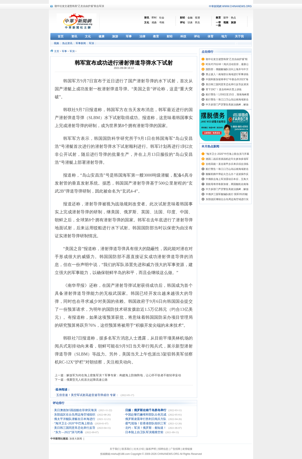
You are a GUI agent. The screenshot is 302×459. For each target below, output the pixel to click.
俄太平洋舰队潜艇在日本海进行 (75, 419)
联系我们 (127, 448)
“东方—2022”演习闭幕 (69, 432)
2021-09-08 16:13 (124, 68)
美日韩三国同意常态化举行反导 (75, 427)
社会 (161, 17)
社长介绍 (139, 448)
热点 (233, 17)
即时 (154, 17)
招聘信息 (163, 448)
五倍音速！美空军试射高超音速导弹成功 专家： (87, 395)
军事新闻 (81, 43)
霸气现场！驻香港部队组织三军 (146, 423)
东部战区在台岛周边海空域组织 (75, 414)
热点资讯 (67, 43)
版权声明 (151, 448)
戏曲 (154, 22)
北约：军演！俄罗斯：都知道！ (146, 427)
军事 (64, 51)
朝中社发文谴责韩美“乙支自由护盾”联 (227, 59)
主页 (56, 51)
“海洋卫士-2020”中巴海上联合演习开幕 (227, 153)
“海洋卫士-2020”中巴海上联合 (74, 423)
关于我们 (115, 448)
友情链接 (187, 448)
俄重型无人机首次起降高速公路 (87, 379)
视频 (57, 43)
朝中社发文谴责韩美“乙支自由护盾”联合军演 (79, 6)
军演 (92, 43)
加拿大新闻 (75, 438)
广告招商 (175, 448)
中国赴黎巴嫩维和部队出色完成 (146, 414)
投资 (197, 17)
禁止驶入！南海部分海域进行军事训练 (227, 74)
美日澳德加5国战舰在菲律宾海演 (76, 410)
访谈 (190, 22)
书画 (161, 22)
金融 (190, 17)
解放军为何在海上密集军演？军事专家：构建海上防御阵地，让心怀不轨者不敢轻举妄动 (123, 375)
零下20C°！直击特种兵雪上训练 (224, 89)
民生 (197, 22)
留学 (225, 17)
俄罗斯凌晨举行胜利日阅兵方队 (146, 419)
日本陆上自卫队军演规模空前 (144, 432)
